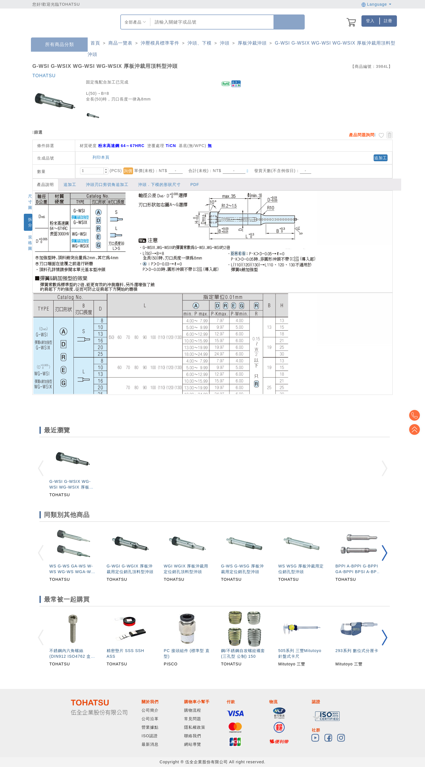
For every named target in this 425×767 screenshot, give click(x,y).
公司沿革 (150, 718)
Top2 (416, 415)
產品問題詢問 (361, 135)
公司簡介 (150, 710)
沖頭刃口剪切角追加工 (107, 184)
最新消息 (150, 744)
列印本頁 (98, 157)
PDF (194, 184)
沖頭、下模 (200, 43)
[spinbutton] (92, 171)
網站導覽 (192, 744)
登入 (370, 20)
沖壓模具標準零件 (160, 43)
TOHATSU (44, 75)
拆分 (30, 222)
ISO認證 (150, 736)
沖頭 (225, 43)
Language (376, 4)
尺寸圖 (30, 202)
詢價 (128, 171)
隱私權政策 (194, 727)
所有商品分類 (55, 44)
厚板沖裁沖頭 (252, 43)
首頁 (95, 43)
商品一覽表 (120, 43)
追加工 (380, 158)
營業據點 (150, 727)
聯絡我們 (192, 736)
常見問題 (192, 718)
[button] (106, 169)
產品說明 (45, 184)
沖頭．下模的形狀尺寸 (159, 184)
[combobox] (211, 22)
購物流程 (192, 710)
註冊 (388, 20)
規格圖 (30, 243)
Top (416, 429)
